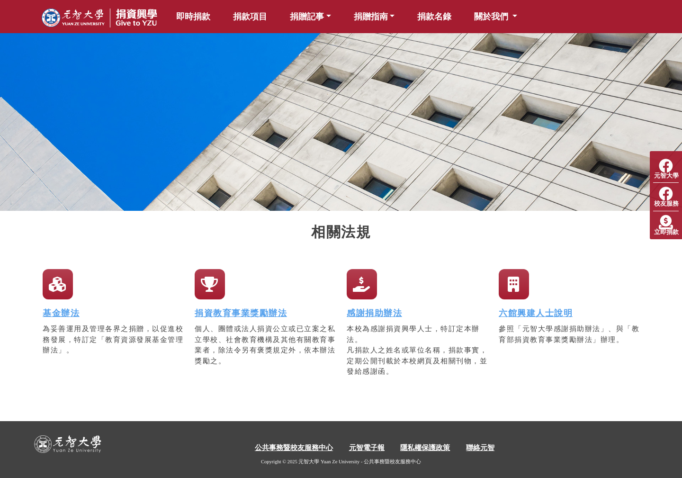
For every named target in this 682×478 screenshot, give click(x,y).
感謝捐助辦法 (374, 313)
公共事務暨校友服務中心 (294, 447)
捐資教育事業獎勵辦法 (241, 313)
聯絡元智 (480, 447)
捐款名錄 (434, 16)
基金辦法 (61, 313)
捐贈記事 (307, 16)
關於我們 (492, 16)
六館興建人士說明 (536, 313)
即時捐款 (193, 16)
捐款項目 (250, 16)
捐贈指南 (371, 16)
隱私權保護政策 (425, 447)
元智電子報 (367, 447)
